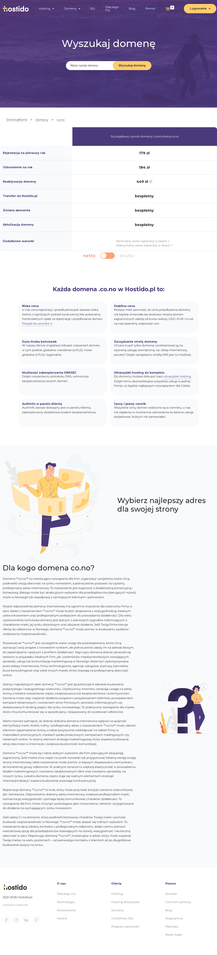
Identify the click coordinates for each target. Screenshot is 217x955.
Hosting (44, 8)
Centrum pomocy (178, 902)
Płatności (171, 926)
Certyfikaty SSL (122, 918)
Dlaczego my (112, 8)
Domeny (70, 8)
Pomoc (150, 8)
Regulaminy (174, 918)
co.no (61, 120)
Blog (132, 8)
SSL (92, 8)
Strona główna (16, 119)
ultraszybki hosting (177, 376)
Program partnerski (125, 926)
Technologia (65, 902)
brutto (127, 256)
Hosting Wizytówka (125, 902)
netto (89, 256)
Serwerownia (66, 910)
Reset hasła (173, 934)
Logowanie (198, 8)
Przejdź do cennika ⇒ (37, 323)
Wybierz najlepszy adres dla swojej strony (161, 504)
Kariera (62, 918)
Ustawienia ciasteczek (15, 905)
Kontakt (171, 894)
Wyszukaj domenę (132, 65)
